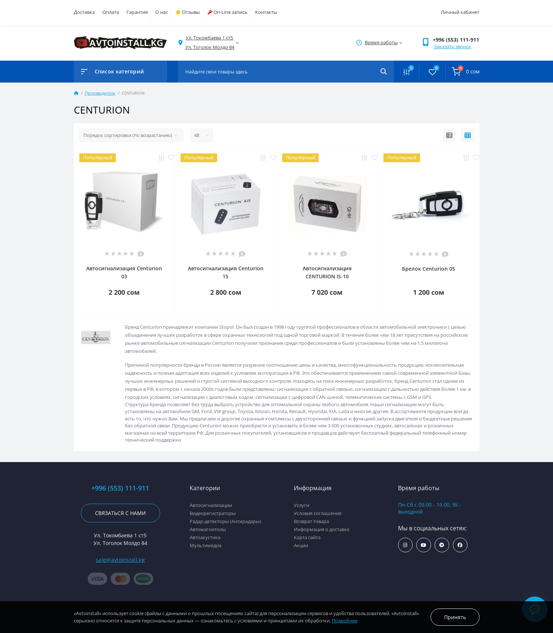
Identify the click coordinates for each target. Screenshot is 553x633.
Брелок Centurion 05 (428, 268)
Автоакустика (205, 537)
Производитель (100, 93)
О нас (161, 12)
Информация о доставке (321, 529)
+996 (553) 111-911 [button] (456, 39)
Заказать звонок (452, 46)
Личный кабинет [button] (460, 12)
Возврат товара (311, 521)
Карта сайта (307, 537)
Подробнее (344, 620)
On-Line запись (227, 12)
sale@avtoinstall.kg (120, 559)
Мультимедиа (205, 545)
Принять (455, 617)
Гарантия (137, 12)
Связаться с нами (120, 513)
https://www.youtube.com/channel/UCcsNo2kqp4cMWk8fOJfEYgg (423, 545)
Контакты (266, 12)
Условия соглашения (317, 513)
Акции (301, 545)
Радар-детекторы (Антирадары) (225, 521)
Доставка (84, 12)
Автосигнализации (211, 505)
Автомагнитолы (208, 529)
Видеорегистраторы (213, 513)
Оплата (110, 12)
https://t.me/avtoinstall (441, 545)
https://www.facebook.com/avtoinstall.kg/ (460, 545)
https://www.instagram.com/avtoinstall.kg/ (405, 545)
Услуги (301, 505)
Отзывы (187, 12)
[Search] (383, 72)
